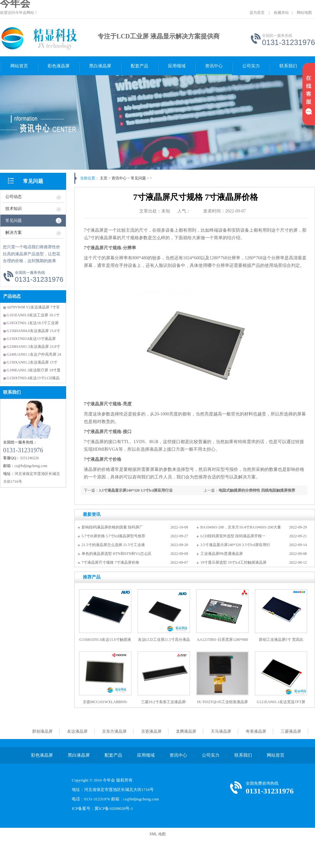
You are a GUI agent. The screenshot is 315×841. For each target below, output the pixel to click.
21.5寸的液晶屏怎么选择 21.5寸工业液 (113, 545)
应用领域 (177, 66)
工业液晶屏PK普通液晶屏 (221, 553)
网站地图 (304, 12)
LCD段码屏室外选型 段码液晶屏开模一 (233, 536)
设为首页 (257, 12)
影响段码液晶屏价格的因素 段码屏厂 (112, 527)
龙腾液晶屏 (186, 731)
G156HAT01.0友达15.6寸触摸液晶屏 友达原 (105, 641)
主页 (103, 178)
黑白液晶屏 (100, 66)
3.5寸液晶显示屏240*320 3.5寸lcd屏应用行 (235, 545)
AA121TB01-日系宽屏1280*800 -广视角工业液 (222, 641)
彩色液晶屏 (59, 66)
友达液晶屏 (77, 731)
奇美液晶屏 (256, 731)
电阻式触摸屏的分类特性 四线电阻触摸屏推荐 (257, 490)
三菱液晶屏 (291, 731)
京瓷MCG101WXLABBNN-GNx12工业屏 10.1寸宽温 (105, 704)
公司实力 (251, 66)
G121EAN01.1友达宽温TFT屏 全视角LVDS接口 (281, 704)
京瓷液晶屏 (151, 731)
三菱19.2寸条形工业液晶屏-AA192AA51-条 (164, 704)
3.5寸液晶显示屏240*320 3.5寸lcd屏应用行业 (136, 490)
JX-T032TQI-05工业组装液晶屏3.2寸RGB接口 (222, 704)
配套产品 (139, 66)
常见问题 (33, 181)
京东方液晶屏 (114, 731)
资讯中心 (214, 66)
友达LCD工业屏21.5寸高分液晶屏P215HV (164, 641)
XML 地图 (157, 834)
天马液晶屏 (221, 731)
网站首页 (19, 66)
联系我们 (288, 66)
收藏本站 (281, 12)
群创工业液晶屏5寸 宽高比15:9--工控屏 (281, 641)
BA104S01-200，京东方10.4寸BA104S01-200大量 (240, 527)
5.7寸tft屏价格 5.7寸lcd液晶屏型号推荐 (113, 536)
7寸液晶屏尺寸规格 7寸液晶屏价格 (110, 562)
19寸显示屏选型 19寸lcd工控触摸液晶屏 (233, 562)
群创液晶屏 (42, 731)
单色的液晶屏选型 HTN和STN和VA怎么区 (117, 553)
